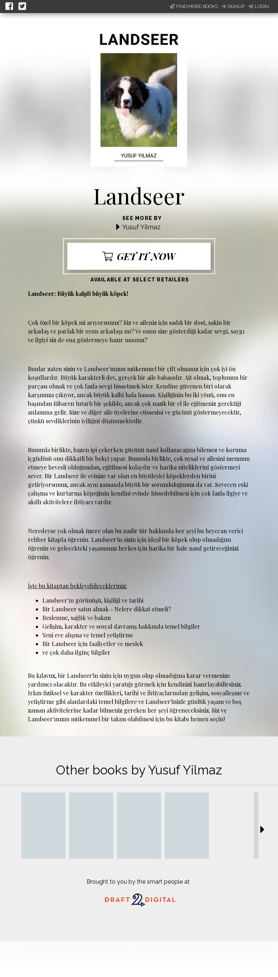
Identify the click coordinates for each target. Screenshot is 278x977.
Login (258, 6)
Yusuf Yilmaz (141, 227)
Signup (233, 6)
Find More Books (194, 6)
